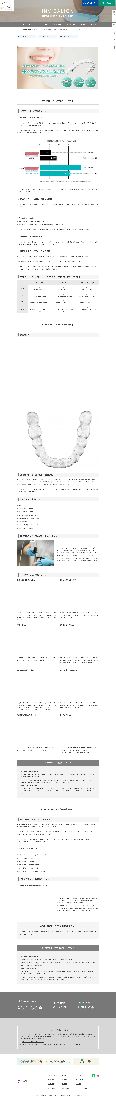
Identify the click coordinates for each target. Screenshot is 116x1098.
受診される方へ (33, 24)
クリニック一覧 (71, 24)
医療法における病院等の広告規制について (33, 1042)
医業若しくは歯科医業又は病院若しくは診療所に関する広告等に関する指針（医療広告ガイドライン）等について (52, 1044)
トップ (22, 24)
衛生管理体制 (51, 1088)
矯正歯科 (64, 1084)
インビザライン (43, 37)
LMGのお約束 (52, 1079)
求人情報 (93, 24)
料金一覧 (83, 24)
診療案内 (45, 24)
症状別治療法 (57, 24)
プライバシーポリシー (82, 1088)
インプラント (65, 1079)
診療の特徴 (51, 1084)
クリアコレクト (22, 37)
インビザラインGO (65, 37)
